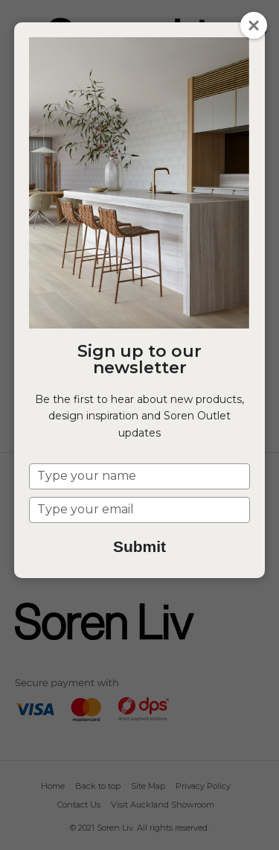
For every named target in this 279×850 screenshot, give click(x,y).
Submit (139, 546)
